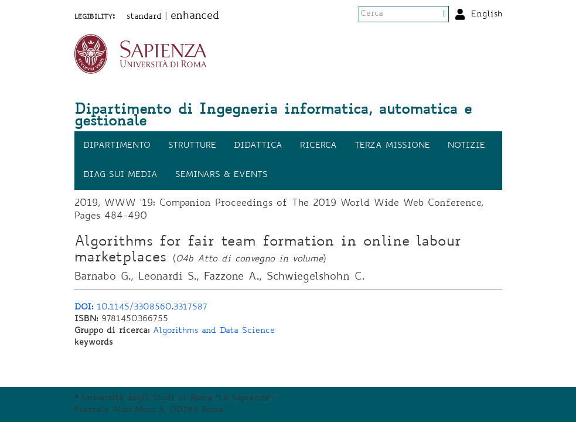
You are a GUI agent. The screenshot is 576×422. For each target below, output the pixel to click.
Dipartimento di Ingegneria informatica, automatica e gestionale (273, 117)
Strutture (192, 146)
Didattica (258, 146)
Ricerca (318, 146)
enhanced (195, 16)
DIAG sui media (120, 175)
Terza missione (392, 146)
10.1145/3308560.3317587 (140, 308)
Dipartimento (117, 146)
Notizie (466, 146)
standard (144, 17)
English (486, 15)
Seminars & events (221, 175)
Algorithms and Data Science (214, 331)
